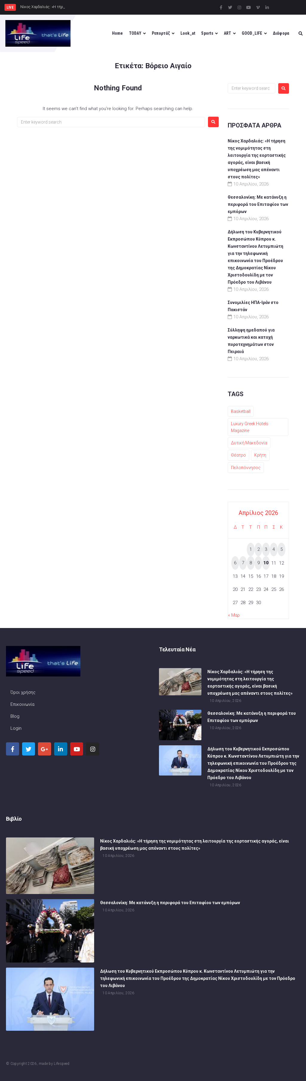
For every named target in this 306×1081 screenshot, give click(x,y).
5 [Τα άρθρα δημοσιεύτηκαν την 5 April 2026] (281, 549)
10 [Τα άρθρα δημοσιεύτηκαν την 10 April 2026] (266, 562)
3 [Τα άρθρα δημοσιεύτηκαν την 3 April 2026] (266, 549)
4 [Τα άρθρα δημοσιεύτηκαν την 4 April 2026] (274, 549)
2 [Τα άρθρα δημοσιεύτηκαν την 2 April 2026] (258, 549)
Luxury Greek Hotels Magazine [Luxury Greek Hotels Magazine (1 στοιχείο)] (249, 427)
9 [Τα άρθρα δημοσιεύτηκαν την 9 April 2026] (258, 562)
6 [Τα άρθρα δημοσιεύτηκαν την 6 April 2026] (235, 562)
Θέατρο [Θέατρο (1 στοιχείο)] (238, 455)
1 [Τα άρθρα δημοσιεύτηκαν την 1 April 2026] (251, 549)
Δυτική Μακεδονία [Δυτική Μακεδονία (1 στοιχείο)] (249, 442)
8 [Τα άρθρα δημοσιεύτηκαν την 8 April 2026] (251, 562)
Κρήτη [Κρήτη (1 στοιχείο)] (260, 455)
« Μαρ (234, 615)
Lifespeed (61, 1064)
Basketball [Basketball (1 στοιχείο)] (240, 411)
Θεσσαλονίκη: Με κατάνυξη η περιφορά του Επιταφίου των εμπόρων (258, 204)
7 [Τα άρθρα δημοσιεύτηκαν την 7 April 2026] (243, 562)
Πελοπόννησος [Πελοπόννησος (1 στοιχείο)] (246, 467)
